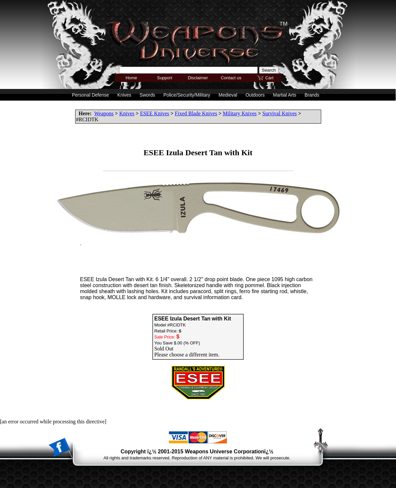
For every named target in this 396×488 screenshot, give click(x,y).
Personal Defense (90, 95)
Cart (269, 77)
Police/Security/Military (187, 95)
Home (131, 77)
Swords (147, 95)
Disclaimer (198, 77)
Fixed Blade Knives (196, 113)
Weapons (103, 113)
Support (164, 77)
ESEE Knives (154, 113)
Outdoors (255, 95)
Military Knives (240, 113)
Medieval (227, 95)
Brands (312, 95)
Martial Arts (284, 95)
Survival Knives (279, 113)
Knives (126, 113)
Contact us (231, 77)
